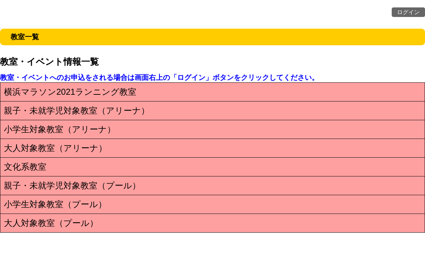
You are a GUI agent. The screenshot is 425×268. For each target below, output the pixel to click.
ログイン (408, 12)
